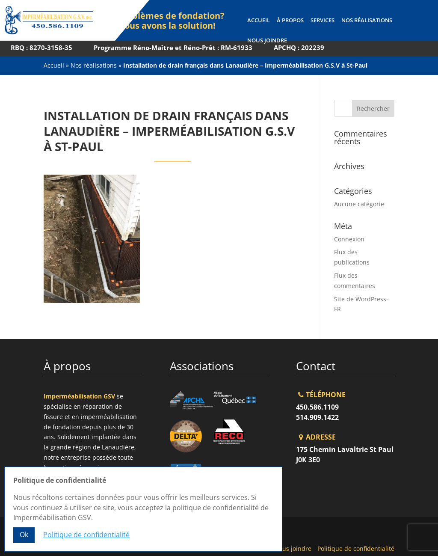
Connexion (349, 239)
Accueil (258, 20)
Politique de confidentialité (355, 548)
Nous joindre (267, 40)
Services (322, 20)
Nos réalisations (366, 20)
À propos (289, 20)
